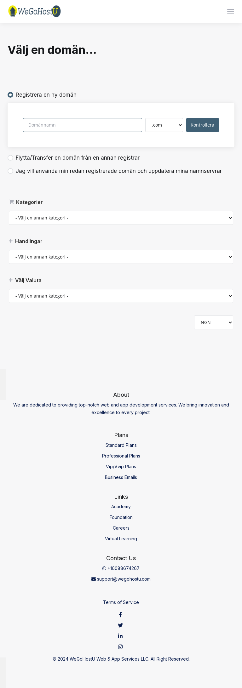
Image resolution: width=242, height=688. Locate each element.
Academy (121, 506)
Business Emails (121, 477)
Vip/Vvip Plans (121, 466)
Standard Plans (121, 445)
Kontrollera (202, 125)
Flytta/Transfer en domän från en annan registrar (74, 158)
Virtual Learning (121, 538)
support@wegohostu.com (121, 579)
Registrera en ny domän (42, 95)
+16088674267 (121, 568)
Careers (121, 528)
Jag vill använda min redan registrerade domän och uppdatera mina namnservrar (115, 171)
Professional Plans (121, 455)
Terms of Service (121, 602)
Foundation (121, 517)
